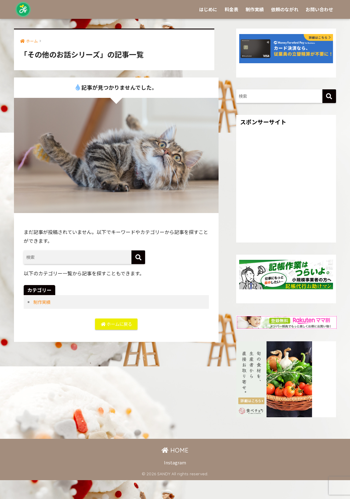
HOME (175, 469)
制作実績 (255, 28)
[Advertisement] (286, 209)
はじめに (208, 28)
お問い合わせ (319, 28)
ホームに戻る (116, 343)
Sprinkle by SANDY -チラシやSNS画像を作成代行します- (124, 9)
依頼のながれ (284, 28)
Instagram (175, 481)
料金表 (231, 28)
